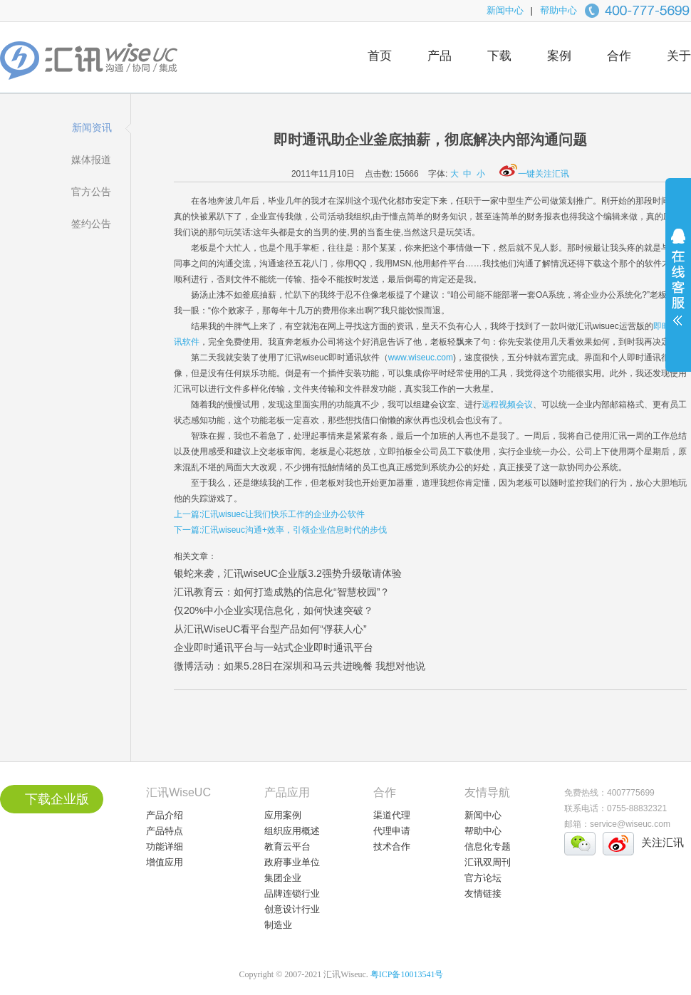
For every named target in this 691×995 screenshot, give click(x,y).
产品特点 (164, 830)
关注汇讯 (662, 842)
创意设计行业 (292, 909)
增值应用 (164, 862)
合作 (619, 56)
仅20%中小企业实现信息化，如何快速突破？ (273, 610)
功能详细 (164, 846)
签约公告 (91, 223)
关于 (679, 56)
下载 (499, 56)
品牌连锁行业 (292, 893)
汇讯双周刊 (487, 862)
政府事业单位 (292, 862)
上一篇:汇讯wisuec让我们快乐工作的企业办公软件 (269, 514)
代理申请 (391, 830)
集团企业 (282, 877)
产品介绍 (164, 815)
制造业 (278, 925)
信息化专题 (487, 846)
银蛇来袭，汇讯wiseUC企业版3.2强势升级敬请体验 (288, 573)
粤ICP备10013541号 (407, 974)
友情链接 (483, 893)
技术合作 (391, 846)
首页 (380, 56)
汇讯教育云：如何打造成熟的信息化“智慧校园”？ (282, 592)
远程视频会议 (507, 405)
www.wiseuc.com (420, 358)
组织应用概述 (292, 830)
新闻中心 (505, 10)
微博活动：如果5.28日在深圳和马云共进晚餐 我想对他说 (299, 666)
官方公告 (91, 191)
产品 (439, 56)
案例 (559, 56)
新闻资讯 (92, 127)
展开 (678, 286)
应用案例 (282, 815)
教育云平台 (287, 846)
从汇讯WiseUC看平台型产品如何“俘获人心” (270, 629)
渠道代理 (391, 815)
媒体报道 (91, 159)
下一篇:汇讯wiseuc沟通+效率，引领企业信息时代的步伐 (280, 530)
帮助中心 (558, 10)
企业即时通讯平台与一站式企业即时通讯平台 (273, 647)
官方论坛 (483, 877)
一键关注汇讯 (534, 174)
